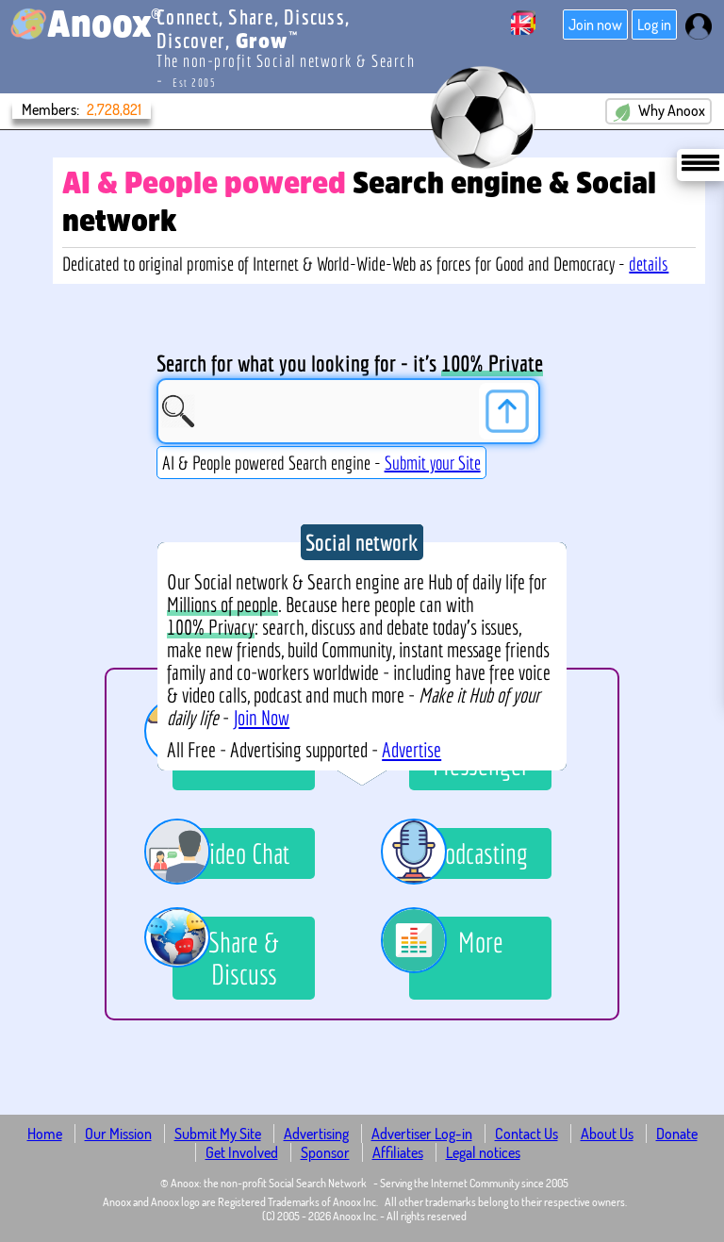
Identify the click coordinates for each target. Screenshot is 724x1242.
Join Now (261, 717)
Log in (654, 24)
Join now (595, 24)
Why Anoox (658, 111)
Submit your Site (433, 462)
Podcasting (468, 853)
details (648, 263)
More (456, 945)
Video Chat (231, 853)
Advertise (411, 749)
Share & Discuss (226, 953)
